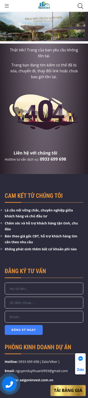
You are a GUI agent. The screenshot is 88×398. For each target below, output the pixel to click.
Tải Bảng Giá (68, 390)
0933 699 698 (53, 159)
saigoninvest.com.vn (36, 380)
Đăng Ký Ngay (23, 330)
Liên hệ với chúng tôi (35, 153)
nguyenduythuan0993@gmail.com (41, 371)
